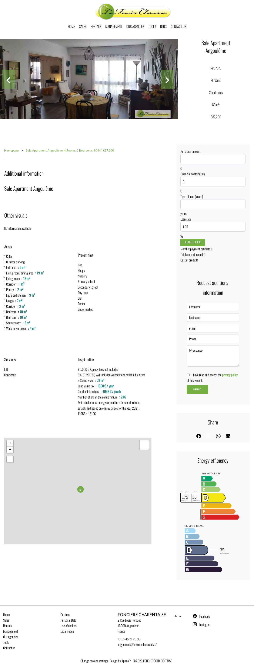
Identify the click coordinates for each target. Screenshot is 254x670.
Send (197, 389)
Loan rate (185, 219)
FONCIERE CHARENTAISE (142, 614)
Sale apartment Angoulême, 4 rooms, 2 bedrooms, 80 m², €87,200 (70, 150)
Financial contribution (192, 173)
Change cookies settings (94, 660)
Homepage (11, 150)
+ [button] (10, 443)
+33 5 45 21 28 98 (129, 638)
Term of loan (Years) (191, 196)
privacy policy (230, 374)
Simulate (193, 242)
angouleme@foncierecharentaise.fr (138, 644)
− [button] (10, 450)
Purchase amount (190, 151)
